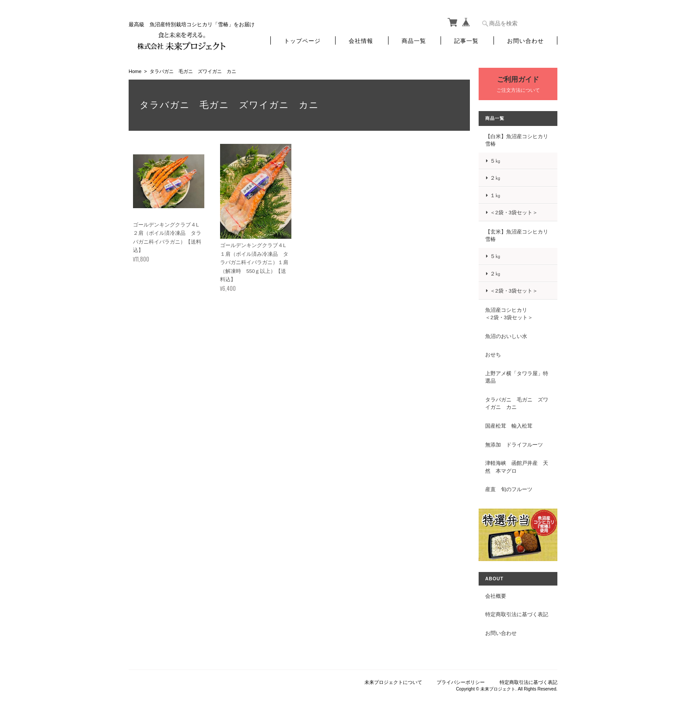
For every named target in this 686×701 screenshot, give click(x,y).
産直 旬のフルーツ (508, 489)
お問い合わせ (525, 40)
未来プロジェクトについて (393, 682)
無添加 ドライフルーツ (514, 444)
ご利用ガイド (518, 79)
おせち (493, 354)
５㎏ (495, 161)
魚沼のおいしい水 (506, 336)
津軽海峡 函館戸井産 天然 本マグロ (516, 467)
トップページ (302, 40)
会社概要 (495, 596)
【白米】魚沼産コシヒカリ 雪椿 (516, 140)
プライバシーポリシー (461, 682)
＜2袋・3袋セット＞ (514, 212)
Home (135, 71)
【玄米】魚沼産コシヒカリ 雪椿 (516, 235)
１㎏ (495, 195)
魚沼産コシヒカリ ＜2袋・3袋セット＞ (516, 314)
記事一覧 (466, 40)
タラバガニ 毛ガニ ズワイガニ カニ (516, 403)
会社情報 (361, 40)
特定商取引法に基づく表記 (516, 614)
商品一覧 (414, 40)
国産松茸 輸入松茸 (508, 426)
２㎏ (495, 178)
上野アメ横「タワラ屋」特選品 (516, 377)
